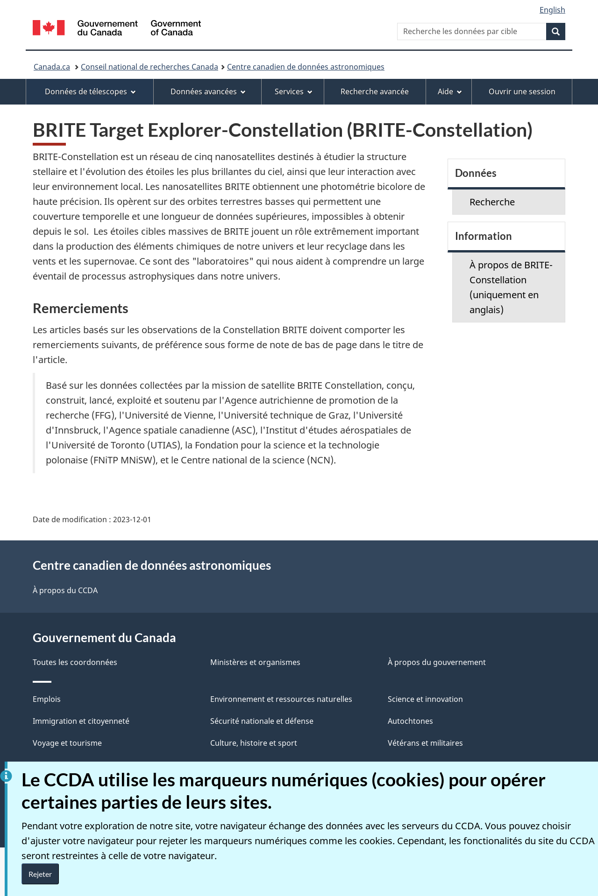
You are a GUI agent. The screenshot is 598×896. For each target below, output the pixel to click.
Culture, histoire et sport (253, 743)
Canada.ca (52, 67)
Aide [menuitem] (450, 91)
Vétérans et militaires (425, 743)
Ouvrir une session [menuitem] (522, 91)
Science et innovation (425, 699)
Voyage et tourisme (67, 743)
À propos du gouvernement (437, 662)
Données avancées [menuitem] (208, 91)
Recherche (492, 202)
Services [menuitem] (294, 91)
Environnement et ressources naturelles (281, 699)
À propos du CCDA (65, 590)
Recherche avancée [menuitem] (375, 91)
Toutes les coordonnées (75, 662)
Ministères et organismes (255, 662)
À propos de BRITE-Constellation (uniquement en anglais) (511, 287)
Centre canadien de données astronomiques (305, 67)
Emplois (47, 699)
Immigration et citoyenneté (81, 721)
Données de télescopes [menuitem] (90, 91)
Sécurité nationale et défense (261, 721)
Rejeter (40, 873)
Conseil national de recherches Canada (149, 67)
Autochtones (410, 721)
